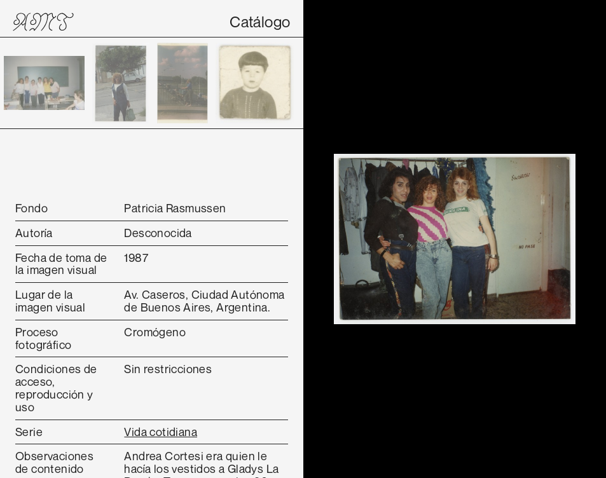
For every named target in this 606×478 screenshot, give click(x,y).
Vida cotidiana (160, 432)
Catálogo (260, 22)
